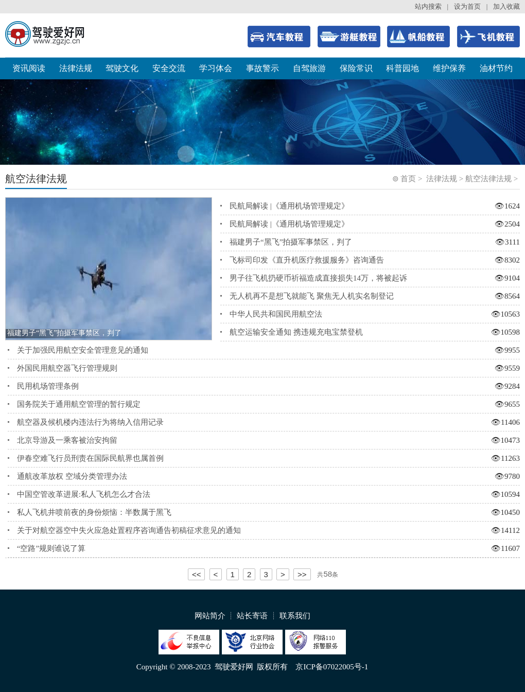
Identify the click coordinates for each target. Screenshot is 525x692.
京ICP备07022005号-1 (331, 667)
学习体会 (215, 68)
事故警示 (262, 68)
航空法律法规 (488, 179)
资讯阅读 (28, 68)
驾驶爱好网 (234, 667)
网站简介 (210, 616)
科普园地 (402, 68)
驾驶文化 (122, 68)
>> (302, 574)
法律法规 (75, 68)
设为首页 (467, 6)
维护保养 (449, 68)
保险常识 (356, 68)
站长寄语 (252, 616)
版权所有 (272, 667)
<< (196, 574)
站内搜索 (428, 6)
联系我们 (294, 616)
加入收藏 (506, 6)
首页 (408, 179)
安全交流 (168, 68)
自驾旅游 (309, 68)
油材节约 (496, 68)
